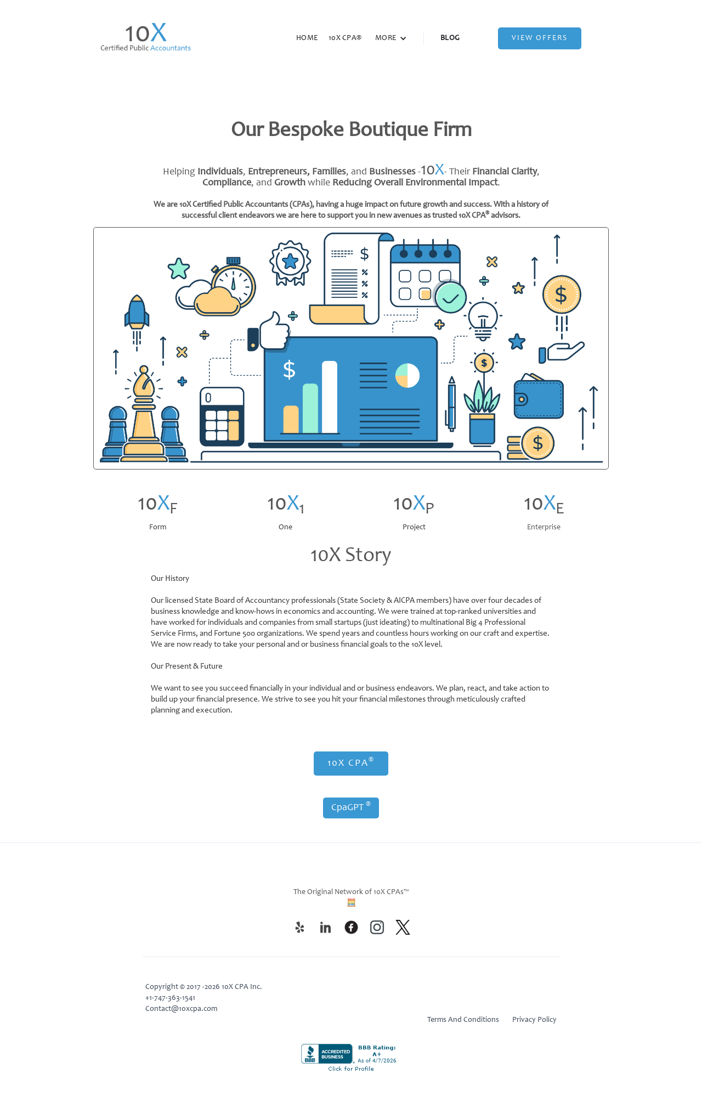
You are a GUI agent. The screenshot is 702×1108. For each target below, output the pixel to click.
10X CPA (351, 762)
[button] (391, 38)
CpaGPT (351, 807)
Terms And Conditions (463, 1020)
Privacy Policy (534, 1020)
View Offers (540, 38)
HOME (307, 38)
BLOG (450, 38)
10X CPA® (345, 38)
